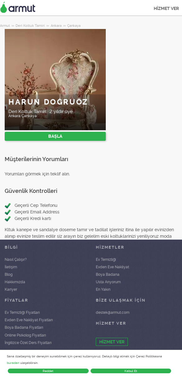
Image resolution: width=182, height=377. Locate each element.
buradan (13, 363)
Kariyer (11, 289)
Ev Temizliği (106, 259)
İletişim (11, 267)
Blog (8, 274)
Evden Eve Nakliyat (112, 267)
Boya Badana (107, 274)
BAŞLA (55, 136)
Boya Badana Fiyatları (24, 327)
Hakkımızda (15, 282)
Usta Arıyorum (108, 282)
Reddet (48, 371)
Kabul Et (130, 371)
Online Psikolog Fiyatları (25, 335)
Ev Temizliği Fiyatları (22, 312)
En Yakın (103, 289)
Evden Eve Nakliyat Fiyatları (29, 320)
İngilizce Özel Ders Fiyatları (28, 343)
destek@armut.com (112, 312)
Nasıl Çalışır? (16, 259)
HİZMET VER (166, 8)
